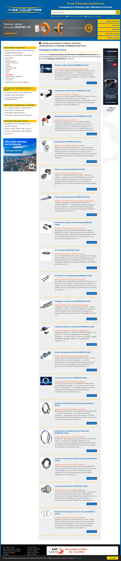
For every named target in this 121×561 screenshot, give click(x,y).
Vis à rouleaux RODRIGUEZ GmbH (67, 250)
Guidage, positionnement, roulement (18, 55)
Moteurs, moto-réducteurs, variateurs (19, 50)
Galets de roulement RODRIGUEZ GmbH (70, 169)
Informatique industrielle (14, 95)
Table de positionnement (13, 76)
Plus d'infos (78, 558)
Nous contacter (114, 38)
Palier (7, 71)
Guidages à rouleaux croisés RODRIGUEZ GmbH (72, 301)
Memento (116, 29)
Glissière (8, 66)
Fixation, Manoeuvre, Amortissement (18, 131)
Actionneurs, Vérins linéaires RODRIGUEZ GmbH (73, 91)
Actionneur (74, 94)
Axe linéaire (9, 58)
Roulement (82, 145)
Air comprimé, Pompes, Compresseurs (18, 108)
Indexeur (8, 69)
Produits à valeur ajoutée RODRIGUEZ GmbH (71, 65)
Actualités (116, 25)
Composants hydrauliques (14, 110)
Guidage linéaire (11, 68)
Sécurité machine (11, 126)
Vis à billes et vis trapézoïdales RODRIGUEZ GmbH (73, 276)
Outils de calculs (32, 547)
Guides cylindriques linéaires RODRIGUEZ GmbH (73, 352)
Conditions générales (33, 549)
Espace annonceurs (33, 552)
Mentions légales (32, 551)
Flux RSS (18, 549)
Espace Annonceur (113, 21)
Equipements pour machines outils (17, 124)
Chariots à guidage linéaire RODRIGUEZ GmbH (72, 197)
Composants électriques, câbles (17, 82)
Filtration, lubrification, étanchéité (18, 115)
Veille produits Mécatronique (11, 551)
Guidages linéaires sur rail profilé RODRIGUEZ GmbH (74, 327)
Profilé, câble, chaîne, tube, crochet (18, 129)
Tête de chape (9, 78)
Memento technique (9, 552)
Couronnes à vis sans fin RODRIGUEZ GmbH (71, 378)
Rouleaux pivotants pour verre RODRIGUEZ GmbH (73, 116)
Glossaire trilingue (112, 34)
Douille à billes (10, 61)
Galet (7, 64)
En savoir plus (92, 83)
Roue (7, 73)
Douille (7, 59)
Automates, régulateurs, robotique (18, 92)
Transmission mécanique (14, 53)
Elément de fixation (12, 63)
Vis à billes (9, 80)
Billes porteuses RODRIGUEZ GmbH (68, 142)
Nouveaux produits (8, 549)
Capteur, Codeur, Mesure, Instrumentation (14, 98)
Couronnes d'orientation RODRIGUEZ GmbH (71, 486)
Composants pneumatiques (15, 113)
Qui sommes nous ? (9, 547)
